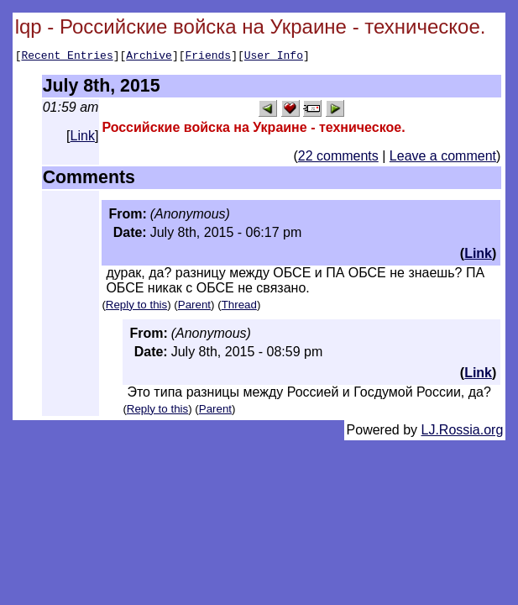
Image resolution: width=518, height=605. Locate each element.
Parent (194, 307)
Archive (149, 57)
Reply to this (136, 307)
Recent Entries (66, 57)
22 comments (338, 158)
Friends (209, 57)
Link (83, 138)
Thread (239, 307)
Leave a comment (443, 158)
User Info (273, 57)
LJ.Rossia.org (462, 432)
